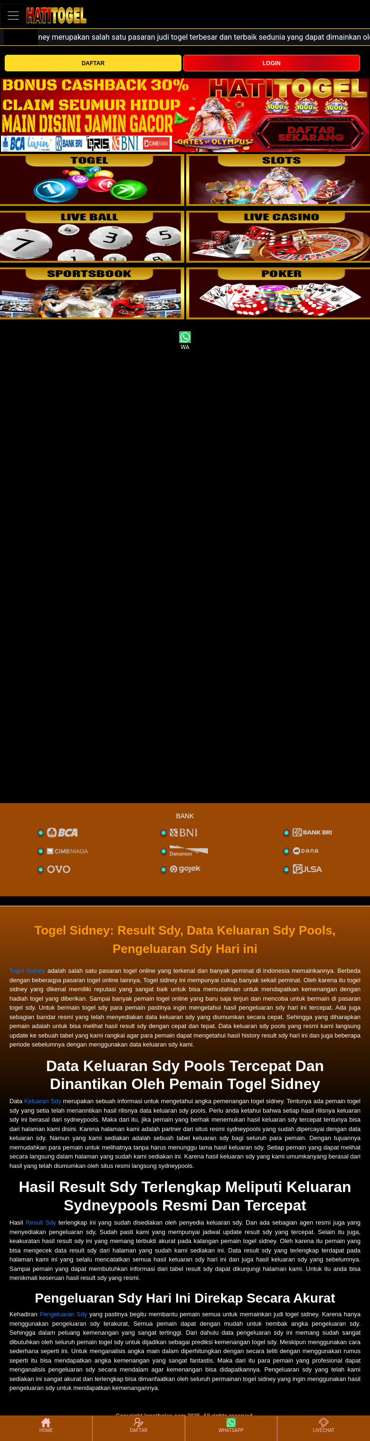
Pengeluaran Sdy (63, 1314)
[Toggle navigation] (13, 15)
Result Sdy (41, 1222)
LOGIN (272, 63)
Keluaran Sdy (42, 1101)
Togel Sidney (27, 970)
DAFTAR (93, 63)
